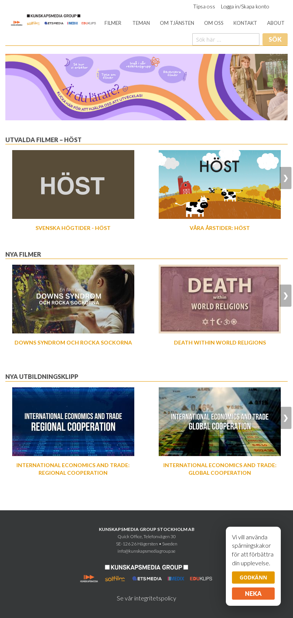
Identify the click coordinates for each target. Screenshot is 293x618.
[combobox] (225, 39)
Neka (253, 593)
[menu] (194, 23)
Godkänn (253, 577)
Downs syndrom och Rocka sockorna (73, 342)
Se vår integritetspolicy (146, 598)
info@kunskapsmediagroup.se (146, 551)
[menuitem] (112, 23)
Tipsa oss (204, 6)
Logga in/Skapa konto (245, 6)
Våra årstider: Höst (220, 228)
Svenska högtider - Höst (73, 228)
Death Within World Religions (220, 342)
